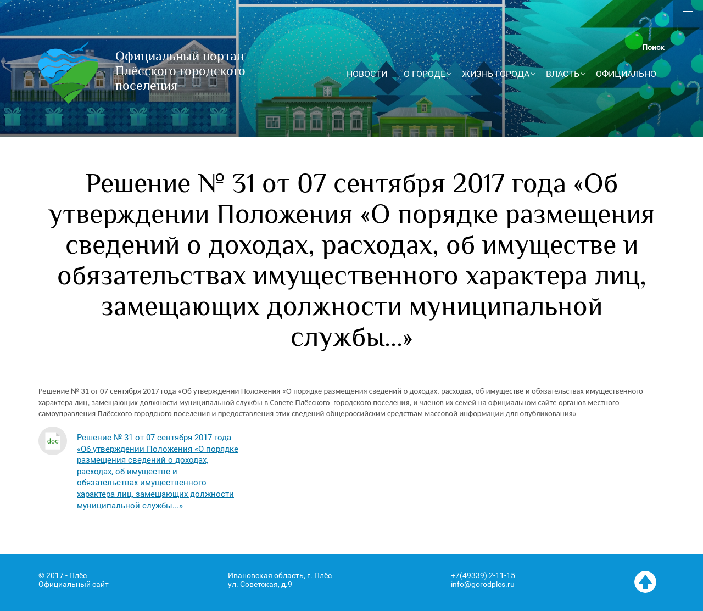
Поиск (653, 47)
